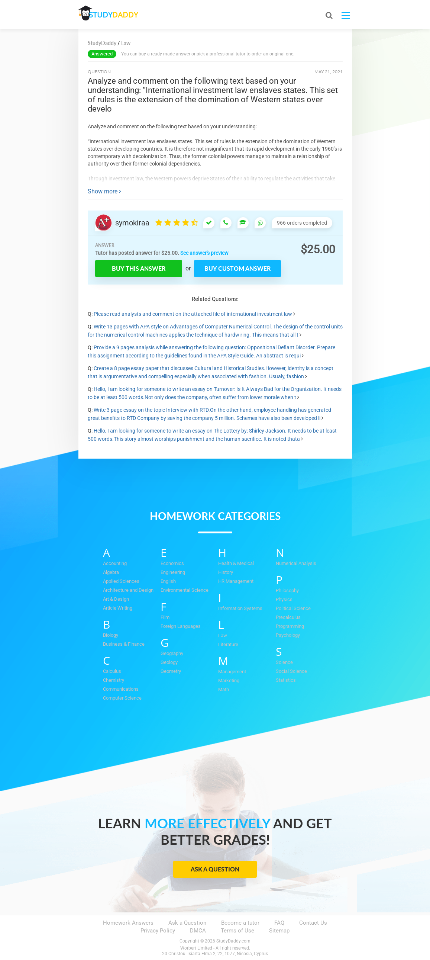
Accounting (115, 563)
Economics (172, 563)
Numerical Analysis (296, 563)
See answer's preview (204, 253)
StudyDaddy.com (233, 941)
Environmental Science (184, 590)
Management (232, 671)
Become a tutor (240, 922)
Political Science (293, 608)
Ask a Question (215, 869)
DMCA (198, 930)
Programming (290, 626)
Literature (228, 644)
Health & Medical (236, 563)
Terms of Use (237, 930)
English (168, 581)
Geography (172, 653)
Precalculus (288, 617)
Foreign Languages (181, 626)
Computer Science (122, 698)
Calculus (112, 671)
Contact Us (313, 922)
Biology (110, 635)
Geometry (171, 671)
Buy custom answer (237, 268)
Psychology (288, 635)
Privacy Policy (157, 930)
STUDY (117, 15)
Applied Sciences (121, 581)
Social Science (291, 671)
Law (222, 635)
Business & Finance (124, 644)
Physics (284, 599)
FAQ (279, 922)
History (225, 572)
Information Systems (240, 608)
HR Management (235, 581)
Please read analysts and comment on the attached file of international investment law (193, 314)
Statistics (286, 680)
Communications (121, 689)
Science (284, 662)
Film (165, 617)
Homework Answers (128, 922)
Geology (169, 662)
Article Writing (117, 608)
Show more (104, 191)
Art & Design (116, 599)
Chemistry (113, 680)
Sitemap (279, 930)
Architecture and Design (128, 590)
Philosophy (287, 590)
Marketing (228, 680)
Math (223, 689)
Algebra (111, 572)
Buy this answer (138, 268)
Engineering (173, 572)
